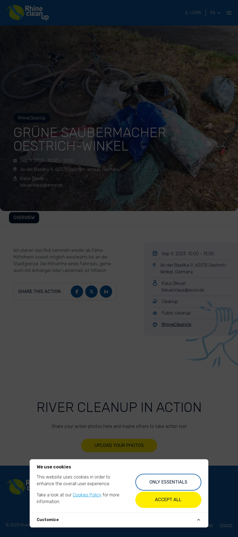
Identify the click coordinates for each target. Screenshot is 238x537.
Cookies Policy (87, 495)
